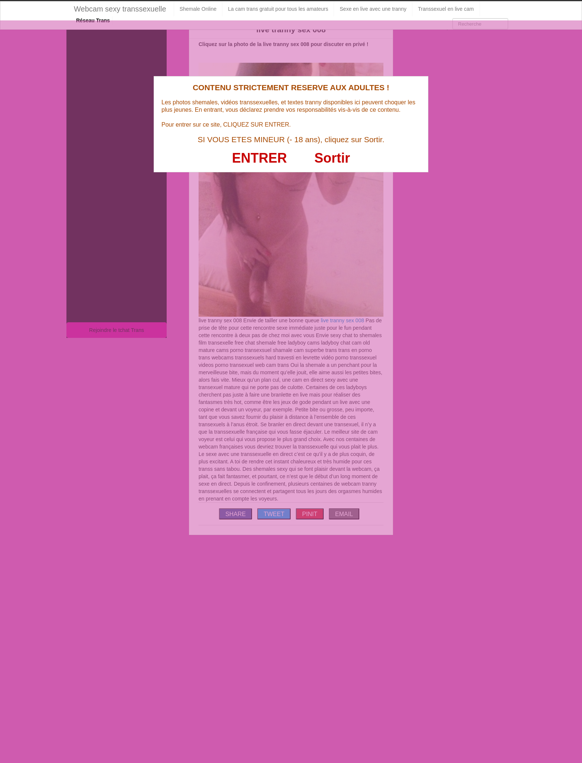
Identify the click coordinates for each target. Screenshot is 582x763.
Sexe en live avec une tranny (373, 9)
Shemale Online (198, 9)
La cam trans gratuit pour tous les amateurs (278, 9)
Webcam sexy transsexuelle (120, 9)
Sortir (332, 158)
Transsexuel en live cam (446, 9)
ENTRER (259, 158)
